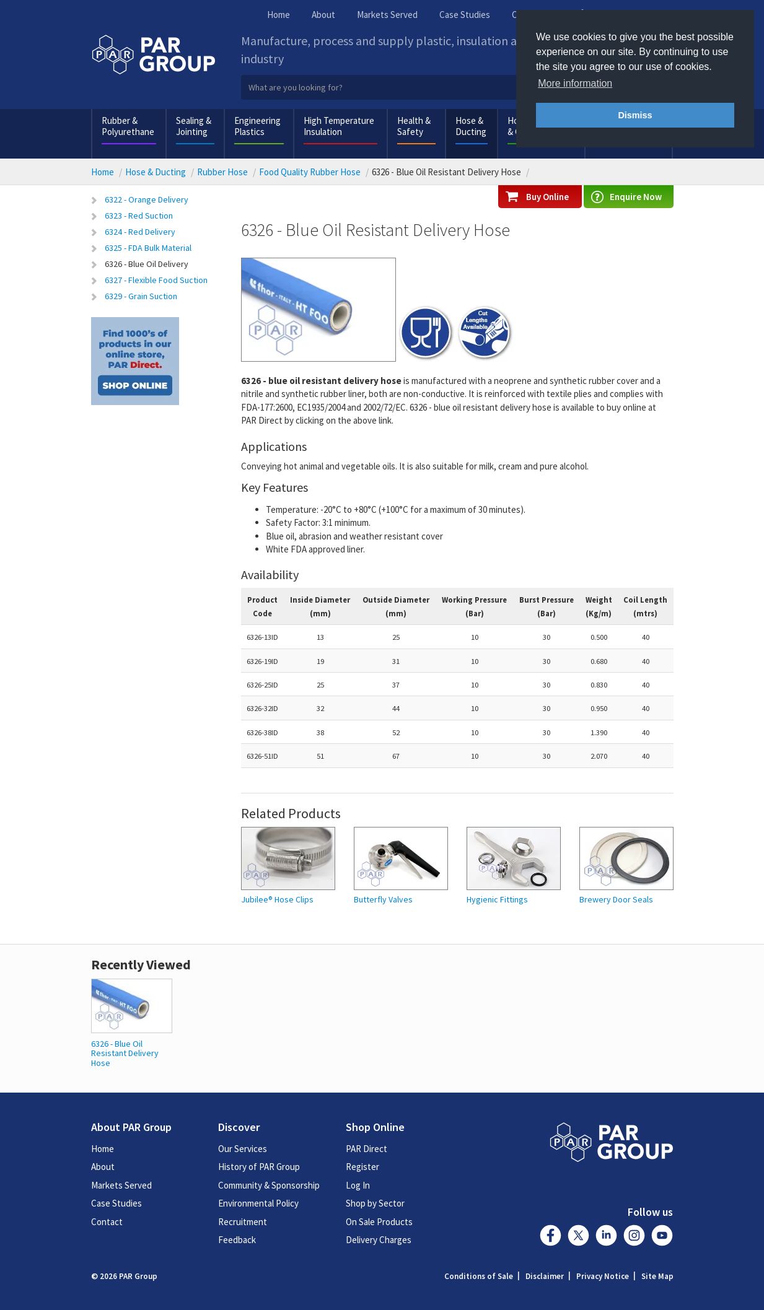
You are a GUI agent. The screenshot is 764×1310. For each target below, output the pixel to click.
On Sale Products (379, 1222)
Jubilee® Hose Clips (277, 899)
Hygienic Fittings (497, 899)
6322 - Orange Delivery (146, 199)
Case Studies (464, 14)
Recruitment (242, 1222)
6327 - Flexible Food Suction (156, 280)
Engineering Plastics (257, 126)
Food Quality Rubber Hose (310, 172)
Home (278, 14)
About (323, 14)
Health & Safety (414, 126)
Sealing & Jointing (193, 126)
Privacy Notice (602, 1276)
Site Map (657, 1276)
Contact (107, 1222)
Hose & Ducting (470, 126)
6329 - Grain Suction (141, 296)
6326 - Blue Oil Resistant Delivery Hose (125, 1053)
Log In (358, 1185)
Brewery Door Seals (616, 899)
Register (362, 1166)
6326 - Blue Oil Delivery (146, 263)
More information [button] (575, 83)
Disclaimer (544, 1276)
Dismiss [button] (635, 115)
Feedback (237, 1240)
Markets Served (387, 14)
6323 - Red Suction (139, 215)
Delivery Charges (378, 1240)
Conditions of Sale (478, 1276)
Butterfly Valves (383, 899)
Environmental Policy (258, 1203)
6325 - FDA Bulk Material (148, 247)
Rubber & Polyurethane (128, 126)
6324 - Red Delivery (140, 231)
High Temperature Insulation (339, 126)
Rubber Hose (222, 172)
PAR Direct (366, 1149)
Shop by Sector (375, 1203)
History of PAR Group (259, 1166)
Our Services (242, 1149)
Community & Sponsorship (269, 1185)
